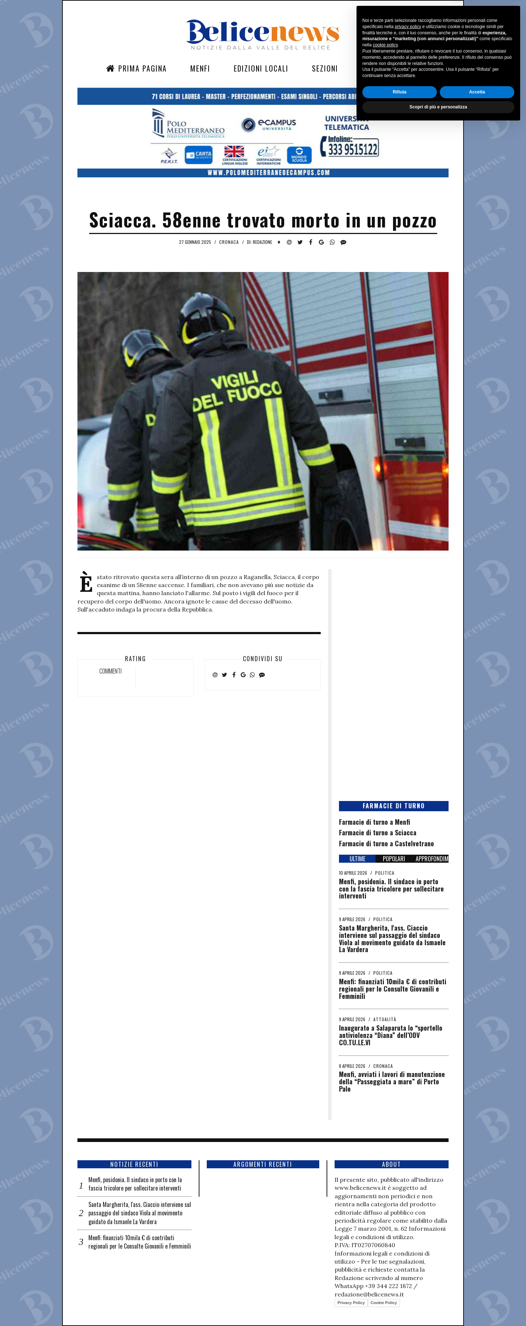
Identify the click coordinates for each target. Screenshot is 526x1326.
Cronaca (229, 242)
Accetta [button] (477, 1291)
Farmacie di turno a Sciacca (377, 832)
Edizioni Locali (261, 68)
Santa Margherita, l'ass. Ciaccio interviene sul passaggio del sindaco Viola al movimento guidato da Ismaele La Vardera (392, 938)
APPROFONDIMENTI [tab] (432, 859)
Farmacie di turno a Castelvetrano (386, 843)
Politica (384, 873)
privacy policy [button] (408, 1226)
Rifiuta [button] (399, 1291)
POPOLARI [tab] (394, 859)
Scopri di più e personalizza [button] (438, 1306)
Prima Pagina (136, 68)
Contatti (378, 68)
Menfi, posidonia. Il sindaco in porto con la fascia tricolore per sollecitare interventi (391, 889)
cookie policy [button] (385, 1245)
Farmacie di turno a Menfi (374, 822)
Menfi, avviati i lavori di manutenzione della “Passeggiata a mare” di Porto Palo (392, 1081)
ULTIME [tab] (357, 859)
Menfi (200, 68)
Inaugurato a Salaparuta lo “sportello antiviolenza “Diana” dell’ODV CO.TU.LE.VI (390, 1035)
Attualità (384, 1019)
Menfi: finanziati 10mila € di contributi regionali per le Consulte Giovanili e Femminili (392, 989)
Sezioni (325, 68)
